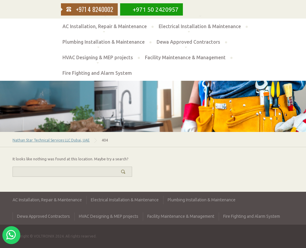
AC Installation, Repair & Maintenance (104, 26)
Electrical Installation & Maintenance (200, 26)
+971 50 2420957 (155, 9)
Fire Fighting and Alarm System (97, 73)
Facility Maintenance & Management (185, 57)
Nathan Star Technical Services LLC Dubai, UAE (51, 140)
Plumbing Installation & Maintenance (103, 42)
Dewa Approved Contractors (188, 42)
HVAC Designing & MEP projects (97, 57)
